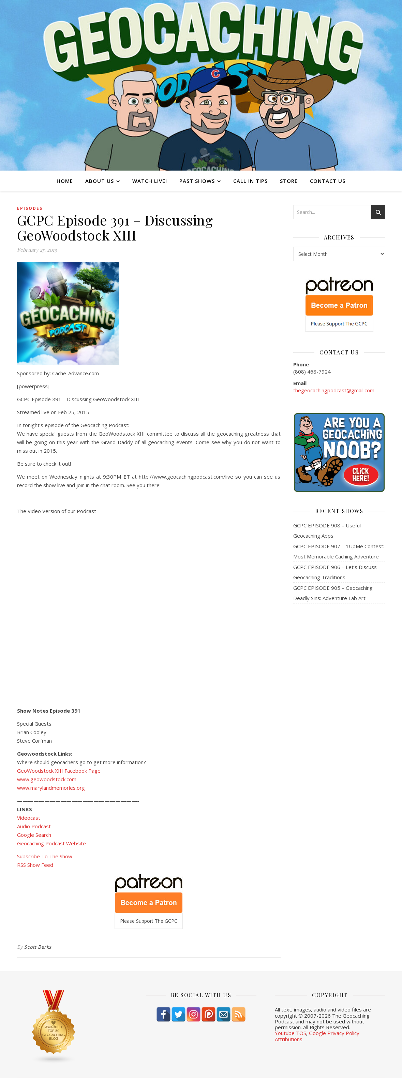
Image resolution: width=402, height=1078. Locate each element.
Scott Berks (37, 947)
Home (65, 180)
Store (289, 180)
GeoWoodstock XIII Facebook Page (59, 770)
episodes (30, 208)
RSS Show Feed (35, 864)
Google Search (34, 834)
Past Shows (197, 180)
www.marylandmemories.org (51, 787)
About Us (99, 180)
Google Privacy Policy (334, 1033)
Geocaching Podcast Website (51, 843)
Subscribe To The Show (44, 856)
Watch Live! (149, 180)
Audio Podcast (34, 826)
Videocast (28, 817)
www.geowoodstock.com (46, 779)
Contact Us (327, 180)
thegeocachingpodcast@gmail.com (333, 390)
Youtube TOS (290, 1033)
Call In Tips (250, 180)
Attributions (288, 1039)
